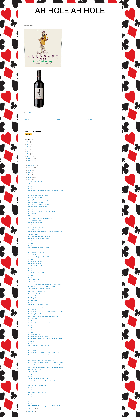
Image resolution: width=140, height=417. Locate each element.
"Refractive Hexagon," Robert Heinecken (41, 355)
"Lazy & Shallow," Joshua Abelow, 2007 (41, 346)
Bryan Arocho (32, 254)
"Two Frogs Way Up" (34, 298)
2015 (28, 147)
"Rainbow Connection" (35, 197)
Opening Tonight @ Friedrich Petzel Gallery (42, 209)
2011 (28, 156)
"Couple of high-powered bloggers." (40, 195)
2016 (28, 144)
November (31, 160)
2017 (28, 142)
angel (30, 112)
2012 (28, 154)
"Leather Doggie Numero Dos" (37, 385)
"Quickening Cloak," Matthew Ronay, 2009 (41, 286)
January (31, 411)
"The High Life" (33, 371)
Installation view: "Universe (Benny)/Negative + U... (46, 232)
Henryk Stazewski (33, 280)
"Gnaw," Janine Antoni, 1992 (37, 307)
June (30, 172)
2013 (28, 151)
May (29, 175)
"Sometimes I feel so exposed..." (39, 323)
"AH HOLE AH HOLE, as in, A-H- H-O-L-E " (41, 381)
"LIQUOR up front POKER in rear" (38, 248)
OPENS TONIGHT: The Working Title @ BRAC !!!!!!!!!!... (46, 406)
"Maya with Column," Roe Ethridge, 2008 (41, 360)
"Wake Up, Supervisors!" (36, 369)
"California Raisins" (35, 266)
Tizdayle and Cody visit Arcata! (38, 374)
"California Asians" (34, 264)
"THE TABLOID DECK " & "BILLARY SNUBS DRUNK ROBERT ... (46, 339)
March (30, 179)
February (31, 409)
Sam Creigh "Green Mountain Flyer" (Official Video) (45, 367)
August (30, 168)
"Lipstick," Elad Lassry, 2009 (38, 305)
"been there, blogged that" (37, 291)
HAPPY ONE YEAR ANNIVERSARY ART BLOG (40, 236)
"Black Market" (33, 216)
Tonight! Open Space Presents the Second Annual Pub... (46, 365)
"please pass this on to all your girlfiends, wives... (46, 191)
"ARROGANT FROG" (33, 295)
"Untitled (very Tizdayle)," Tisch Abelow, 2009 (44, 352)
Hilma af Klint (33, 282)
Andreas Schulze (33, 318)
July (30, 170)
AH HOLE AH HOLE (70, 10)
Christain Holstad (34, 334)
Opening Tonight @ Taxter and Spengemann (41, 211)
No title (30, 186)
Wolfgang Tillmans (34, 234)
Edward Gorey (32, 341)
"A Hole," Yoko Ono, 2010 (36, 273)
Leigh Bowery (32, 184)
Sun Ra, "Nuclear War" (35, 223)
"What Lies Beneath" (34, 350)
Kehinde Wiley (32, 213)
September (31, 165)
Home (58, 119)
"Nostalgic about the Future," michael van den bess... (46, 362)
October (31, 163)
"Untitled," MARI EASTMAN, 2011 (38, 238)
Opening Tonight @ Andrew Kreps (38, 200)
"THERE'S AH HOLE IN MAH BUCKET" (38, 378)
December (31, 158)
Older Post (89, 119)
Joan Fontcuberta (33, 309)
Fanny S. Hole (32, 348)
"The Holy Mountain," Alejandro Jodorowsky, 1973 (44, 284)
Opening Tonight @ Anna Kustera (38, 204)
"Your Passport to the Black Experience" (41, 218)
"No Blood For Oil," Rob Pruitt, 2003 (40, 336)
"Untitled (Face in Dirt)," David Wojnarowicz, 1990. (45, 311)
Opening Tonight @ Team (35, 202)
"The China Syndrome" (35, 220)
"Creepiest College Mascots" (37, 227)
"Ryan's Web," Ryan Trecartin (37, 392)
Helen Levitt (32, 399)
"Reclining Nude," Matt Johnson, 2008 (40, 314)
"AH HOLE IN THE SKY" (35, 293)
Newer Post (27, 119)
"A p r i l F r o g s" (35, 181)
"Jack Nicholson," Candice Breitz (39, 289)
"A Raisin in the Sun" (35, 261)
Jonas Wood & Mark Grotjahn (37, 252)
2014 (28, 149)
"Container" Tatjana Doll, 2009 (38, 257)
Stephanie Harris (33, 229)
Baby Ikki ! (31, 327)
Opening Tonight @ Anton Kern (37, 207)
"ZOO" (29, 401)
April (30, 177)
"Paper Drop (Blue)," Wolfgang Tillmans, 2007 (43, 316)
